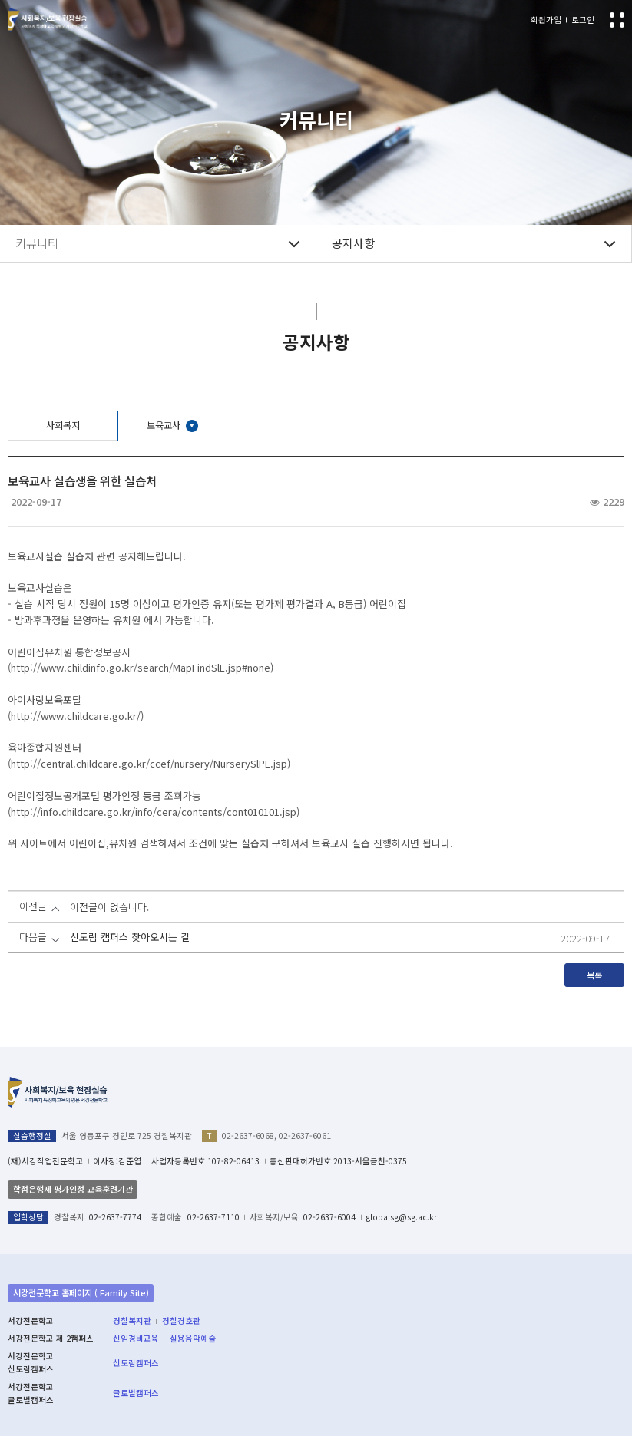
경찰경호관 (181, 1320)
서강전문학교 (48, 20)
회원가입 (546, 19)
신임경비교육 (136, 1338)
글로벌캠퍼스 (136, 1392)
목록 (594, 975)
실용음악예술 (193, 1338)
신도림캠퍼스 (136, 1362)
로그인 (582, 19)
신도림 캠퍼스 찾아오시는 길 (130, 937)
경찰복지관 (132, 1320)
